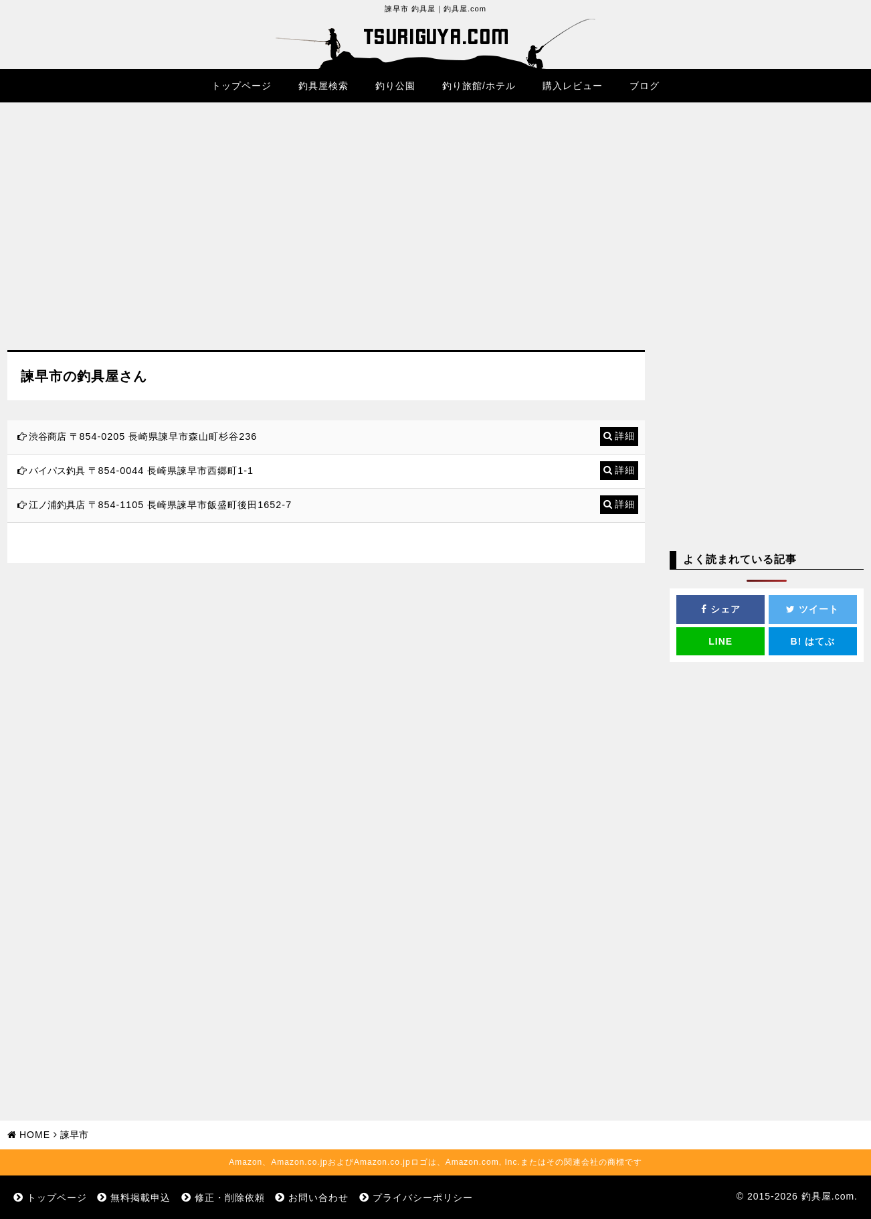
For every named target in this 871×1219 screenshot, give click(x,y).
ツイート (812, 609)
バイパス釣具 (57, 470)
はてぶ (813, 641)
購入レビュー (573, 85)
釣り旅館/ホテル (479, 85)
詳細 (625, 435)
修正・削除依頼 (230, 1197)
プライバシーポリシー (423, 1197)
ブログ (645, 85)
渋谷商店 (47, 436)
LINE (720, 641)
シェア (721, 609)
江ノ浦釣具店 (57, 504)
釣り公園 (395, 85)
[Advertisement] (326, 236)
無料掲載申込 (140, 1197)
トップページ (241, 85)
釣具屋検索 (323, 85)
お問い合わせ (318, 1197)
